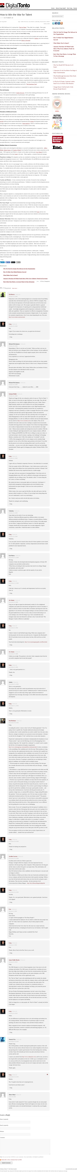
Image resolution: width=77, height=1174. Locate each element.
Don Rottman (12, 720)
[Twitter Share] (13, 262)
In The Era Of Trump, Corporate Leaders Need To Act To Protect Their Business (64, 82)
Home (52, 8)
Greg (10, 324)
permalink (17, 294)
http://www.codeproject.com (29, 1056)
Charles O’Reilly (17, 150)
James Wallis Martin (14, 960)
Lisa (10, 909)
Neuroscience (43, 21)
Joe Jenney (11, 600)
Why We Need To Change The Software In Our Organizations (19, 268)
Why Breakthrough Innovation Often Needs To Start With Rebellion (64, 77)
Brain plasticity (26, 123)
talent (48, 23)
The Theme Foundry (12, 1168)
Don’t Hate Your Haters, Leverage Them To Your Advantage (18, 281)
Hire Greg (69, 8)
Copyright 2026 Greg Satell (71, 1168)
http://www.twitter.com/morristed (17, 317)
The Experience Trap (31, 84)
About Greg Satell (61, 8)
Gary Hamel (31, 21)
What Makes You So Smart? (10, 275)
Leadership (37, 21)
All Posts (42, 281)
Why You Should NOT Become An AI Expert (63, 66)
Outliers (37, 38)
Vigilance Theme (3, 1168)
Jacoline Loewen (13, 856)
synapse (32, 121)
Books (75, 8)
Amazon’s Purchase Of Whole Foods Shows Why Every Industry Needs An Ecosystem (25, 278)
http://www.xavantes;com (24, 420)
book (16, 154)
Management (47, 281)
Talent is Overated (25, 40)
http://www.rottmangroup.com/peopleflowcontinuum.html (23, 747)
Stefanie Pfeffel (13, 394)
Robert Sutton (7, 150)
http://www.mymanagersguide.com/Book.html (36, 642)
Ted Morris (12, 294)
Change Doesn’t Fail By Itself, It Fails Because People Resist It (63, 88)
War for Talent (22, 27)
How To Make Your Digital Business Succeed (14, 272)
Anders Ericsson (24, 21)
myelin (1, 121)
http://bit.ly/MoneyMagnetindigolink (36, 883)
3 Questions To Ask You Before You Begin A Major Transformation (65, 71)
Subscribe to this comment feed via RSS (12, 1159)
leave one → (15, 288)
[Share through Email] (18, 262)
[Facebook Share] (7, 262)
